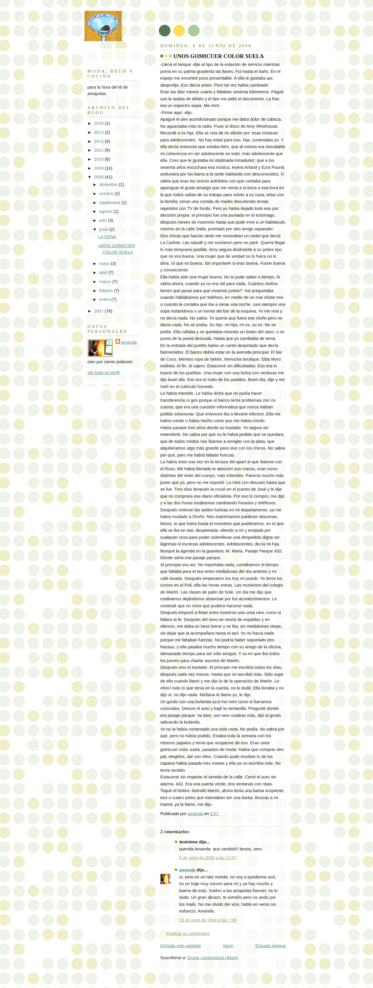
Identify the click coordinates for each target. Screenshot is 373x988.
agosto (106, 211)
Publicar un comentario (188, 933)
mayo (105, 263)
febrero (106, 290)
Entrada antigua (270, 945)
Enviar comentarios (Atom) (212, 957)
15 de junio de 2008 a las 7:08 (208, 920)
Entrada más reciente (180, 945)
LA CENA (107, 236)
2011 (99, 150)
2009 (99, 168)
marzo (105, 281)
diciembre (109, 184)
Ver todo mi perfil (103, 372)
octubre (107, 193)
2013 (99, 132)
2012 (99, 141)
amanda (187, 870)
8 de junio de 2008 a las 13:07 (208, 857)
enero (105, 299)
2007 (99, 311)
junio (104, 229)
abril (103, 272)
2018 (99, 123)
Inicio (228, 945)
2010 (99, 159)
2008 (99, 177)
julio (103, 220)
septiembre (110, 202)
